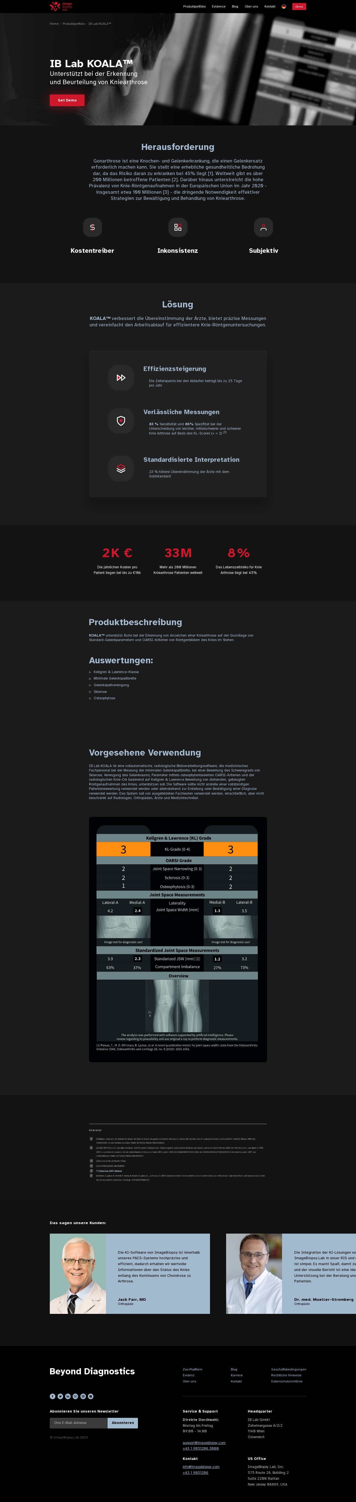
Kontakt (269, 6)
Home (54, 24)
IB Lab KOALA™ (99, 24)
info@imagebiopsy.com (201, 1467)
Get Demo (67, 100)
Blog (235, 6)
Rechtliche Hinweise (286, 1375)
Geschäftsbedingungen (288, 1369)
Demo (299, 6)
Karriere (237, 1375)
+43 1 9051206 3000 (201, 1448)
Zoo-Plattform (192, 1369)
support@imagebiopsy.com (204, 1443)
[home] (61, 6)
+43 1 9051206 (195, 1473)
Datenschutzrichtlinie (287, 1381)
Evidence (219, 6)
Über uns (251, 6)
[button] (284, 6)
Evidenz (188, 1375)
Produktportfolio (194, 6)
